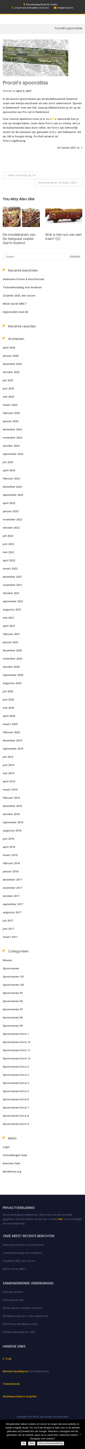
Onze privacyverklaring (51, 1443)
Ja (23, 1443)
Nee (31, 1443)
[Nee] (80, 1434)
